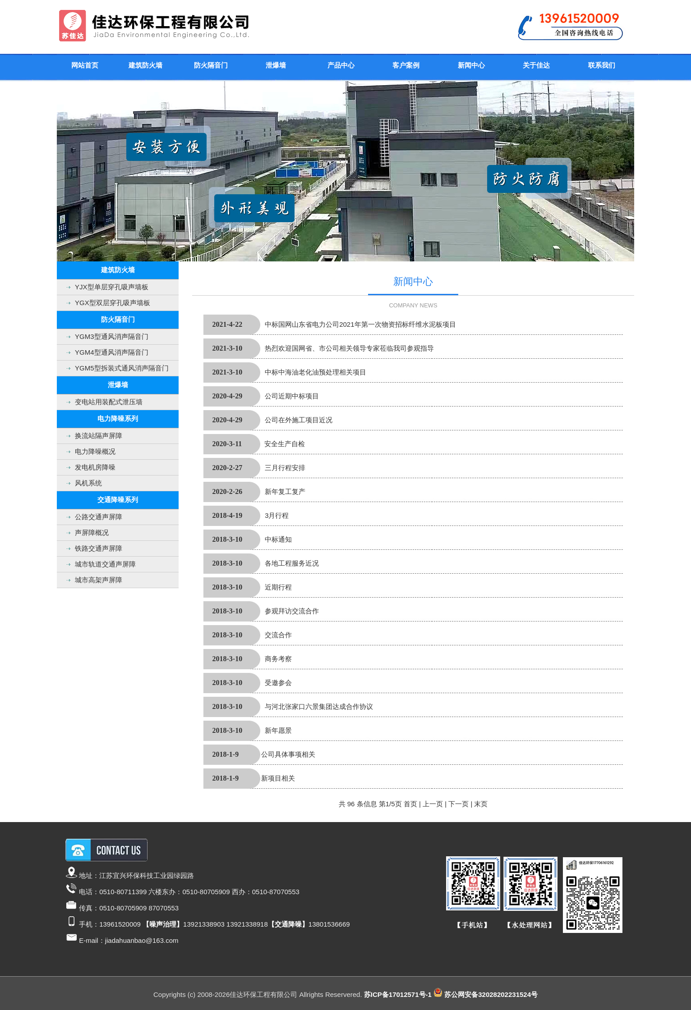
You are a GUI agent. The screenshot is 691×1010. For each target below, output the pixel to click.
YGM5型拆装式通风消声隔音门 (122, 368)
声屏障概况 (92, 532)
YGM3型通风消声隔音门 (111, 336)
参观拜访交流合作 (292, 611)
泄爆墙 (276, 65)
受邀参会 (278, 682)
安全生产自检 (284, 444)
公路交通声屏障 (98, 517)
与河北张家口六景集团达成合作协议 (319, 706)
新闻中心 (471, 65)
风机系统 (88, 483)
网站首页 (84, 65)
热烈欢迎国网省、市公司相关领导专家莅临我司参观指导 (349, 348)
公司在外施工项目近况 (298, 420)
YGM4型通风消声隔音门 (111, 352)
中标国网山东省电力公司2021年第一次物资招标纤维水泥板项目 (360, 324)
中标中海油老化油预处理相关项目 (315, 372)
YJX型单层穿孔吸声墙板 (111, 287)
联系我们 (601, 65)
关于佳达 (536, 65)
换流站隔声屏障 (98, 435)
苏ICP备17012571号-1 (398, 994)
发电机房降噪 (95, 467)
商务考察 (278, 659)
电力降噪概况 (95, 451)
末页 (481, 804)
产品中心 (341, 65)
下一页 (458, 804)
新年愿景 (278, 730)
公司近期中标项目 (292, 396)
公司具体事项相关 (288, 754)
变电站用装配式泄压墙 (109, 402)
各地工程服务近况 (292, 563)
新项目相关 (278, 778)
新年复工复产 (285, 491)
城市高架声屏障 (98, 580)
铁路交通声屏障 (98, 548)
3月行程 (277, 515)
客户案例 (405, 65)
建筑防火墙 (145, 65)
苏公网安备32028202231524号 (491, 994)
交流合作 (278, 635)
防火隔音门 (211, 65)
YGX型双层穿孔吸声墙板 (112, 302)
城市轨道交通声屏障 (105, 564)
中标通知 (278, 539)
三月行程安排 (285, 467)
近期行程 (278, 587)
